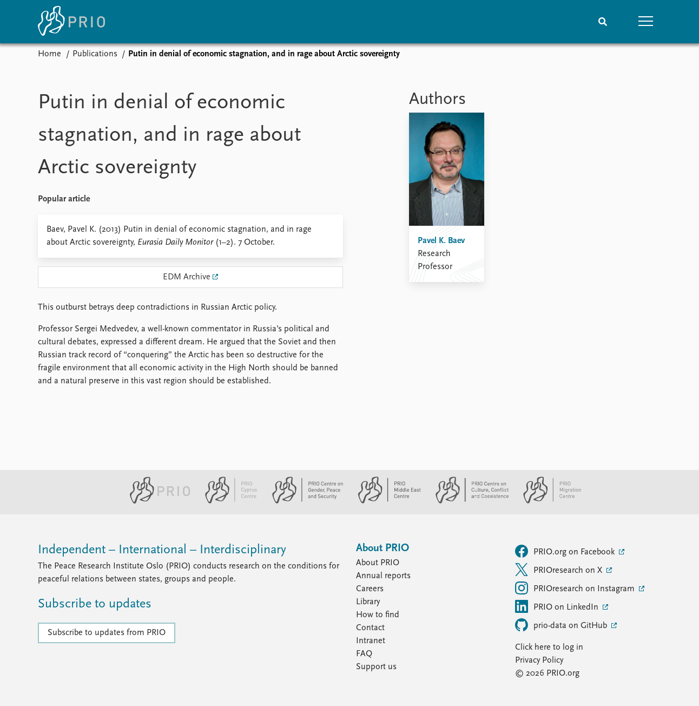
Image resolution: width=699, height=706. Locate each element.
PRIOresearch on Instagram (576, 587)
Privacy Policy (539, 660)
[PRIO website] (155, 501)
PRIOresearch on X (559, 569)
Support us (376, 667)
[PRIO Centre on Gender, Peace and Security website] (303, 501)
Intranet (370, 641)
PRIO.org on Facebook (566, 551)
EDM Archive (186, 277)
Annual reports (383, 576)
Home (49, 54)
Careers (370, 589)
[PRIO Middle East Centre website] (385, 501)
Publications (94, 54)
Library (368, 602)
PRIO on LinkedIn (558, 606)
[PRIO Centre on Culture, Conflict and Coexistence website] (468, 501)
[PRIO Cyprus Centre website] (226, 501)
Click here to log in (549, 647)
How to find (377, 615)
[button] (646, 21)
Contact (370, 628)
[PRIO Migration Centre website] (546, 501)
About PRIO (377, 563)
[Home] (71, 21)
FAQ (364, 654)
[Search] (602, 21)
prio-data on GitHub (562, 624)
